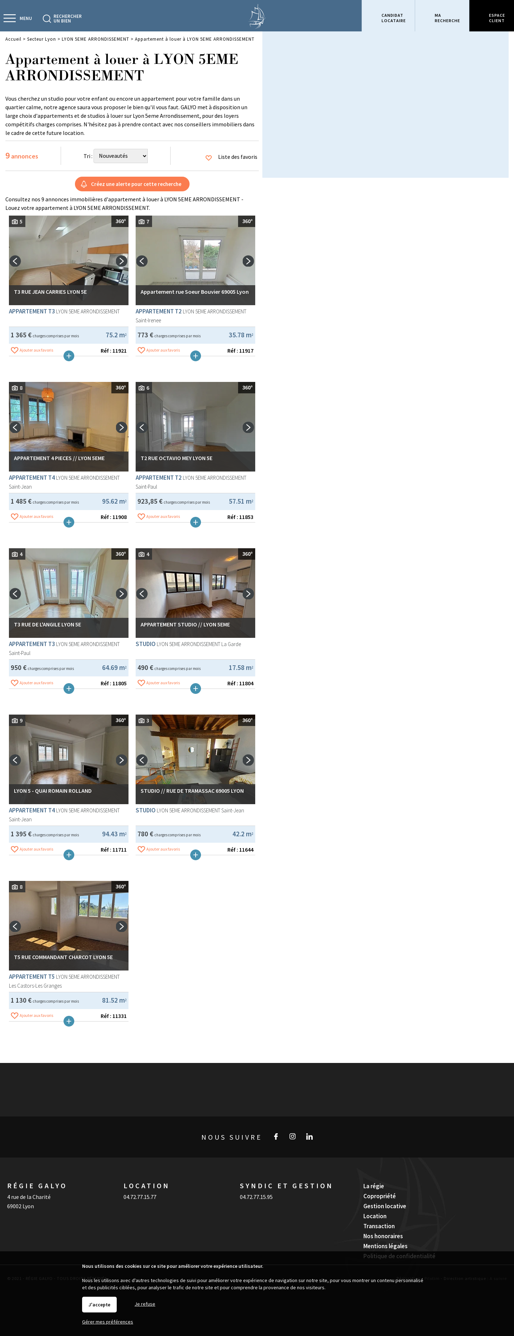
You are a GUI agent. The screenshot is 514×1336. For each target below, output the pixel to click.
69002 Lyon (20, 1206)
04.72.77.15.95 (256, 1196)
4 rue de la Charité (29, 1196)
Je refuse (145, 1304)
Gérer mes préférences (107, 1322)
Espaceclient (497, 17)
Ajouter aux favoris (36, 356)
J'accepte (99, 1304)
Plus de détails (69, 362)
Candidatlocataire (394, 17)
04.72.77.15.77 (140, 1196)
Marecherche (447, 17)
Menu (26, 18)
